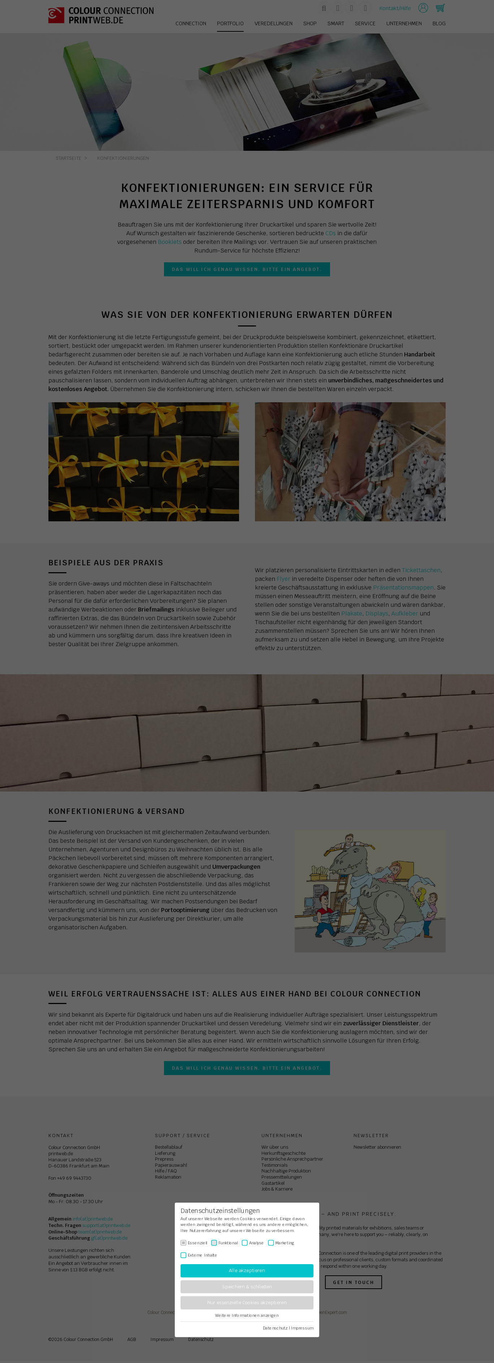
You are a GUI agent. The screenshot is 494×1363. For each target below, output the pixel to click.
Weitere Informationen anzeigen (246, 1315)
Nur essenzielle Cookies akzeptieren (246, 1303)
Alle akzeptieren (247, 1271)
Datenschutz (275, 1328)
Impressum (302, 1328)
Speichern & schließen (247, 1287)
